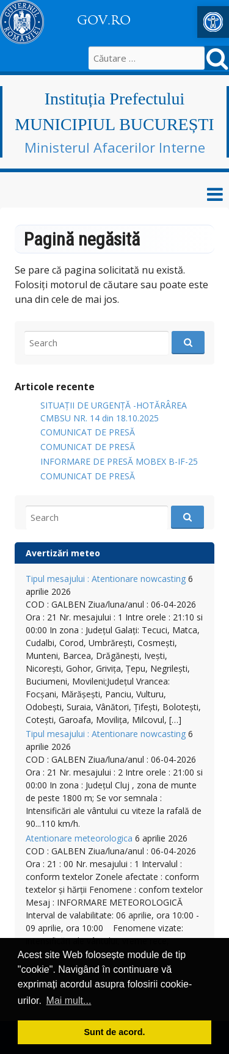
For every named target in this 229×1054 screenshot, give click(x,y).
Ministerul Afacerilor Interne (114, 147)
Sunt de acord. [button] (114, 1032)
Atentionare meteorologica (79, 838)
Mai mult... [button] (69, 1000)
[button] (213, 22)
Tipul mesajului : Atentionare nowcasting (106, 578)
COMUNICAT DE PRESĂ (87, 432)
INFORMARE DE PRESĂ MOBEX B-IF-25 (119, 461)
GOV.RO (104, 20)
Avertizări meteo (63, 553)
